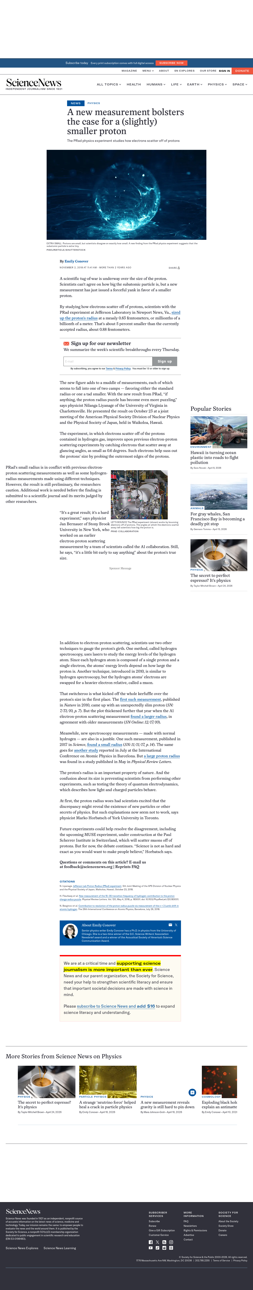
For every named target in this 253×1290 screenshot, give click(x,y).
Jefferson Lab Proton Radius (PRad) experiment (97, 886)
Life (176, 84)
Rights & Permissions (195, 1230)
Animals (197, 508)
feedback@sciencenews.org (88, 867)
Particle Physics (93, 1096)
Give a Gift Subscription (162, 1230)
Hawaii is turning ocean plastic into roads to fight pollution (214, 458)
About (164, 70)
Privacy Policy (122, 368)
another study (86, 750)
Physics (217, 84)
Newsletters (190, 1225)
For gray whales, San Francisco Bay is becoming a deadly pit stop (217, 519)
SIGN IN (224, 71)
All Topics (109, 84)
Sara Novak (200, 467)
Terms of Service (221, 1260)
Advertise (189, 1234)
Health (134, 84)
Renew (152, 1225)
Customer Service (159, 1234)
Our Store (208, 70)
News (76, 103)
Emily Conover (76, 261)
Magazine (129, 70)
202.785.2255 (202, 1260)
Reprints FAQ (127, 867)
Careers (223, 1234)
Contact (188, 1239)
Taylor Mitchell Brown (205, 585)
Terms (109, 368)
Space (240, 84)
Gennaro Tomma (202, 529)
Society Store (226, 1225)
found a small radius (104, 745)
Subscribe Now (171, 63)
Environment (200, 447)
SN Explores (184, 70)
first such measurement (140, 699)
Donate (242, 71)
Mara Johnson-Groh (154, 1112)
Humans (156, 84)
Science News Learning (60, 1248)
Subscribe (154, 1221)
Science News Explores (22, 1248)
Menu (148, 70)
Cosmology (211, 1096)
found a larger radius (149, 717)
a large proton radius (162, 756)
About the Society (228, 1221)
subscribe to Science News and (116, 1006)
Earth (194, 84)
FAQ (186, 1221)
